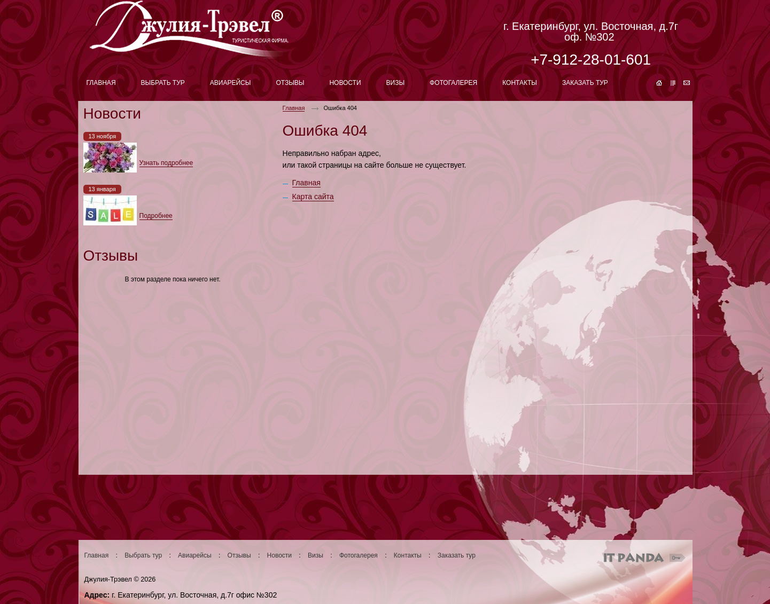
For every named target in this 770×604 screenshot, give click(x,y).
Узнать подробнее (166, 163)
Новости (279, 555)
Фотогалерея (358, 555)
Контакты (408, 555)
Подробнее (156, 215)
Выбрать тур (143, 555)
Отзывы (239, 555)
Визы (315, 555)
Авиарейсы (194, 555)
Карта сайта (313, 196)
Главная (294, 108)
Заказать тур (457, 555)
